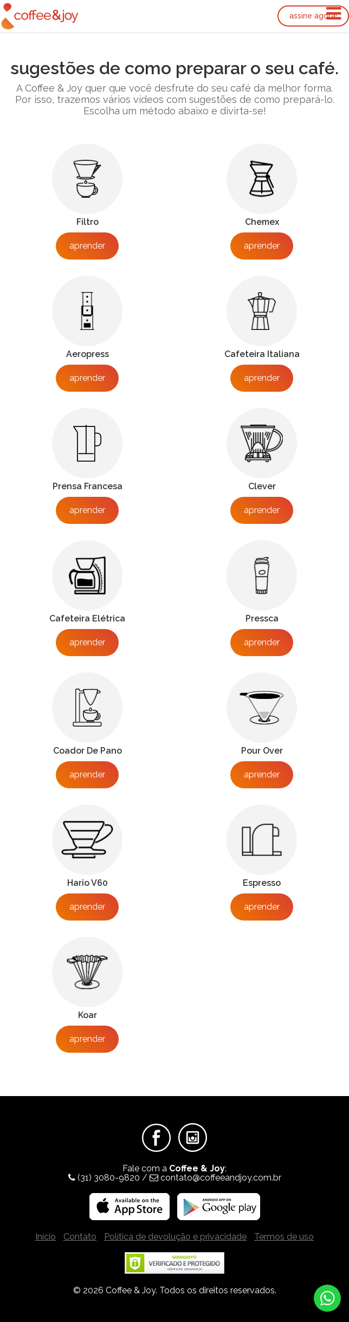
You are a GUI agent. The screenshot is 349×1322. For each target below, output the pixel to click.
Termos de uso (284, 1237)
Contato (79, 1237)
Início (45, 1237)
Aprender (87, 246)
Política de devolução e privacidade (175, 1237)
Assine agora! (313, 15)
